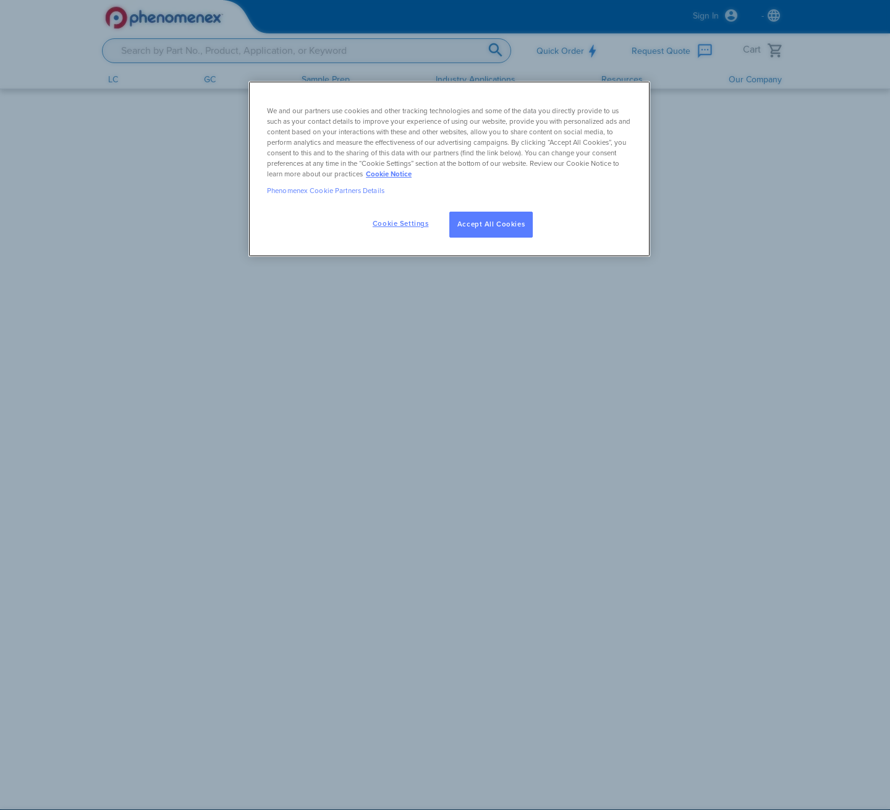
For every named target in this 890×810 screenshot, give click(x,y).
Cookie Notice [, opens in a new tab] (389, 174)
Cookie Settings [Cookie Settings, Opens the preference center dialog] (401, 224)
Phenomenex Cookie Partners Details (325, 191)
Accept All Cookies (491, 224)
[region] (449, 169)
